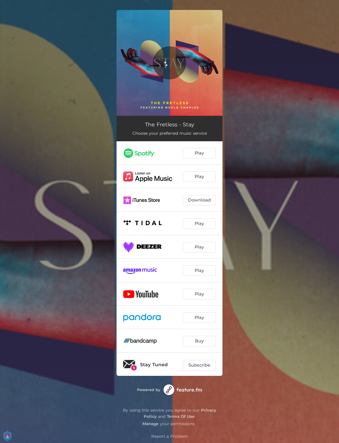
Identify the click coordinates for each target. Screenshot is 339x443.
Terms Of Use (181, 416)
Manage (150, 423)
